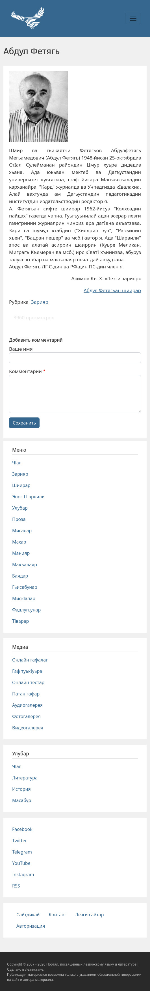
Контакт (57, 915)
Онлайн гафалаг (30, 660)
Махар (19, 542)
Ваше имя (21, 349)
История (21, 789)
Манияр (21, 553)
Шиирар (21, 485)
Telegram (22, 852)
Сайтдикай (28, 915)
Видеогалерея (27, 728)
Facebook (22, 829)
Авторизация (30, 926)
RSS (16, 886)
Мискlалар (23, 598)
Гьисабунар (24, 587)
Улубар (20, 508)
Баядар (20, 576)
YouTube (21, 863)
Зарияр (39, 302)
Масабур (21, 800)
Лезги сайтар (89, 915)
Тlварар (20, 621)
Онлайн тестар (28, 682)
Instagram (23, 874)
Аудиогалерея (27, 705)
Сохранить (24, 423)
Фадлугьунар (26, 610)
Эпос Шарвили (28, 497)
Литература (25, 778)
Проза (19, 519)
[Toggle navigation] (133, 18)
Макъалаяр (24, 564)
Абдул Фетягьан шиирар (112, 290)
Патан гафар (26, 694)
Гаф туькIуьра (27, 671)
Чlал (16, 463)
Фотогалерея (26, 716)
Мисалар (22, 530)
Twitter (19, 840)
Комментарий (25, 371)
